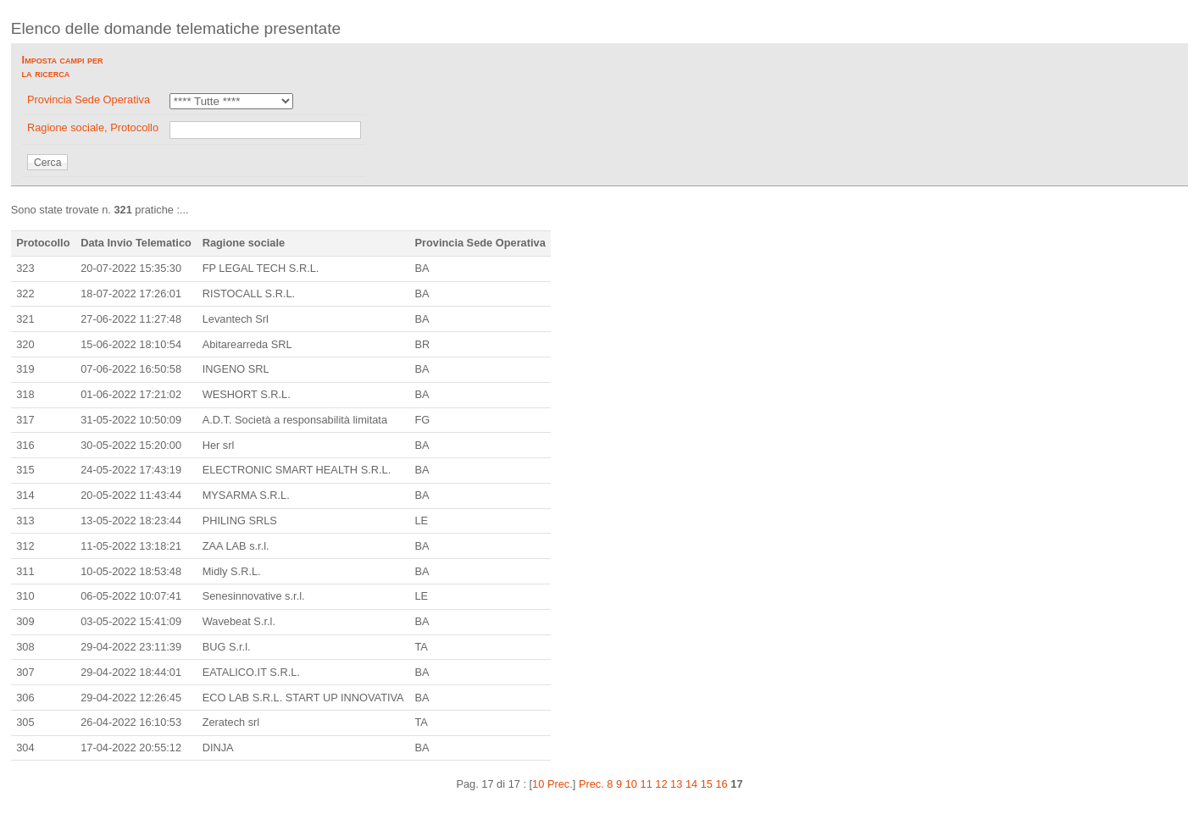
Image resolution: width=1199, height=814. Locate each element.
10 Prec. (552, 784)
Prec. (591, 784)
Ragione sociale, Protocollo (92, 127)
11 (646, 784)
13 (676, 784)
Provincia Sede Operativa (88, 99)
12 (661, 784)
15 (707, 784)
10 (631, 784)
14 (691, 784)
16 (722, 784)
